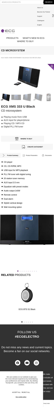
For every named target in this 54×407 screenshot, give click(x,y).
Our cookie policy (21, 397)
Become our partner (43, 12)
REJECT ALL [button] (26, 392)
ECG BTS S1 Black (27, 309)
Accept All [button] (16, 392)
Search (48, 2)
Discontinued (26, 57)
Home (2, 57)
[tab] (10, 155)
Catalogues (40, 20)
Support (40, 16)
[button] (21, 321)
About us (40, 7)
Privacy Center (46, 403)
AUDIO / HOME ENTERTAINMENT (13, 57)
